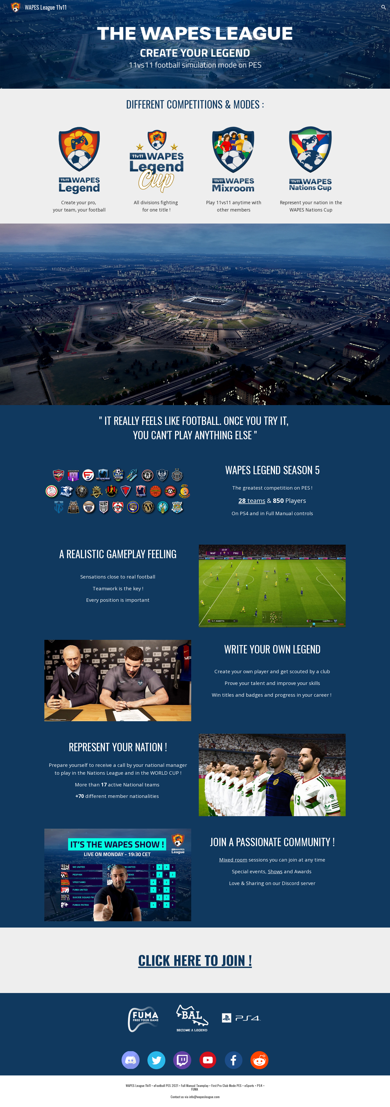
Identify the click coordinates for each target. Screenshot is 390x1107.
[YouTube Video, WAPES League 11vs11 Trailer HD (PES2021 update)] (194, 314)
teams (256, 500)
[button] (383, 7)
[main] (194, 104)
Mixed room (233, 859)
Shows (275, 871)
